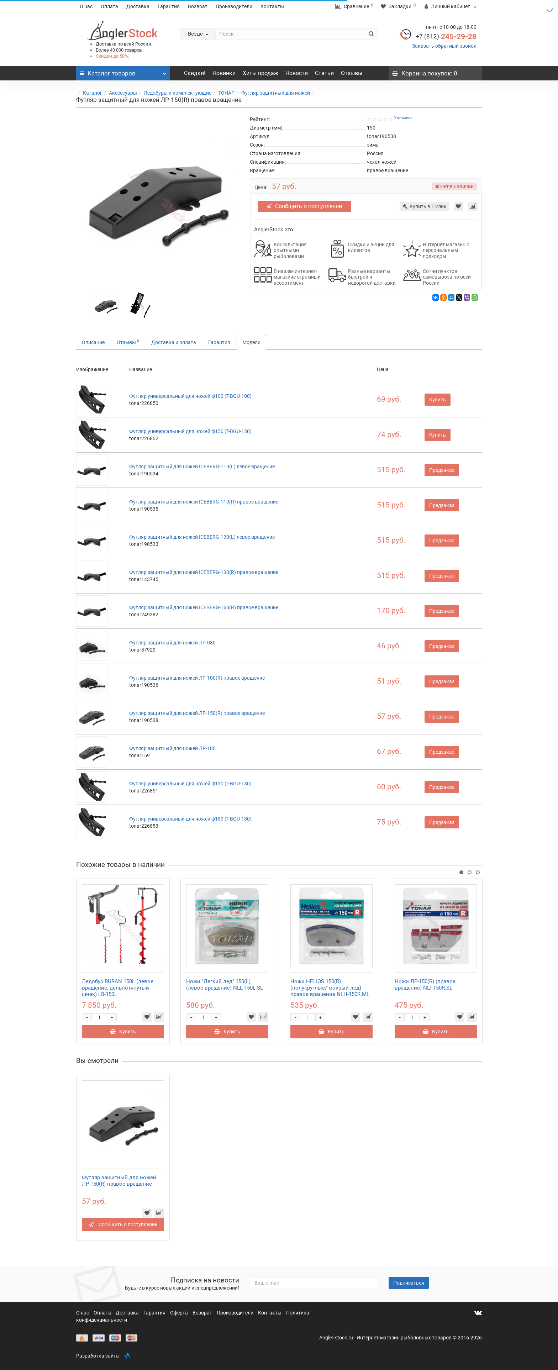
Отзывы (351, 73)
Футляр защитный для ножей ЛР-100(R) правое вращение (197, 678)
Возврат (197, 6)
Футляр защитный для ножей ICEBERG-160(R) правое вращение (203, 607)
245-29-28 (446, 36)
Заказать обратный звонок (444, 46)
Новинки (224, 73)
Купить (437, 399)
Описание (93, 342)
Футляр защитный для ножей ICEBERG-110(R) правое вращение (203, 502)
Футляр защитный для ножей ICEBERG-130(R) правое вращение (203, 572)
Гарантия (169, 6)
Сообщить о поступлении (304, 206)
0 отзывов (403, 118)
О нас (86, 6)
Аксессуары (123, 93)
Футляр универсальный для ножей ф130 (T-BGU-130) (190, 783)
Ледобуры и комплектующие (177, 93)
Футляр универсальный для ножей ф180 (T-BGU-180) (190, 819)
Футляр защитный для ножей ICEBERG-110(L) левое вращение (202, 466)
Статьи (324, 73)
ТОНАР (226, 93)
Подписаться (408, 1283)
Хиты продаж (260, 73)
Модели (251, 342)
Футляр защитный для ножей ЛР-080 (172, 643)
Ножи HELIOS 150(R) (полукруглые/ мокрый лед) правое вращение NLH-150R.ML (329, 987)
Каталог (92, 93)
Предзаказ (441, 470)
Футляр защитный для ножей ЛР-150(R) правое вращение (197, 713)
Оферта (179, 1313)
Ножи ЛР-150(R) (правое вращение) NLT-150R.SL (425, 984)
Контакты (272, 6)
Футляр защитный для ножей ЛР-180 (172, 748)
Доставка (137, 6)
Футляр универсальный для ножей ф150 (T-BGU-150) (190, 431)
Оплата (109, 6)
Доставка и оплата (173, 342)
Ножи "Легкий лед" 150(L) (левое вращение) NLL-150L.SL (224, 984)
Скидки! (194, 73)
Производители (234, 6)
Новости (296, 73)
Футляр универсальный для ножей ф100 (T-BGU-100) (190, 396)
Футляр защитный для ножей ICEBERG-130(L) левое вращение (202, 537)
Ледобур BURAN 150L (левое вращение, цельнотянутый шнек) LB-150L (117, 987)
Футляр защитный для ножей (275, 93)
